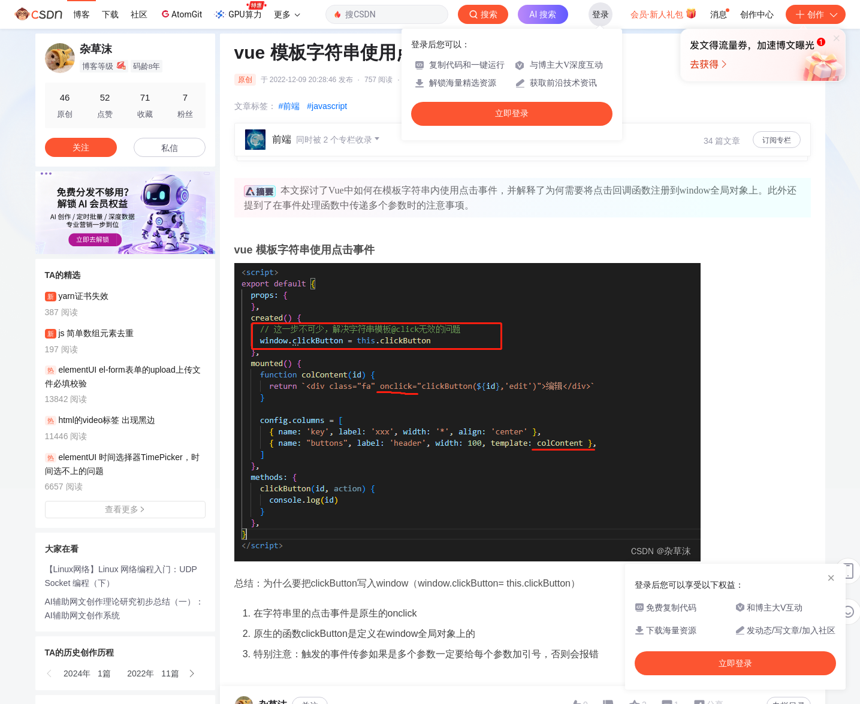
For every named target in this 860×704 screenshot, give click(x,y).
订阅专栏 (776, 140)
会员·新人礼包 (663, 13)
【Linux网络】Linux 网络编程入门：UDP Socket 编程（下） (121, 576)
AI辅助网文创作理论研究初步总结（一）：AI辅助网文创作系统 (124, 608)
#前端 (289, 106)
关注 (81, 147)
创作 (815, 14)
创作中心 (757, 14)
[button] (50, 673)
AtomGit (180, 14)
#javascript (327, 106)
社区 (139, 14)
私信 (169, 148)
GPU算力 (240, 10)
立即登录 (512, 113)
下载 (110, 14)
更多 (287, 14)
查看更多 (125, 509)
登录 (600, 14)
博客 (81, 14)
